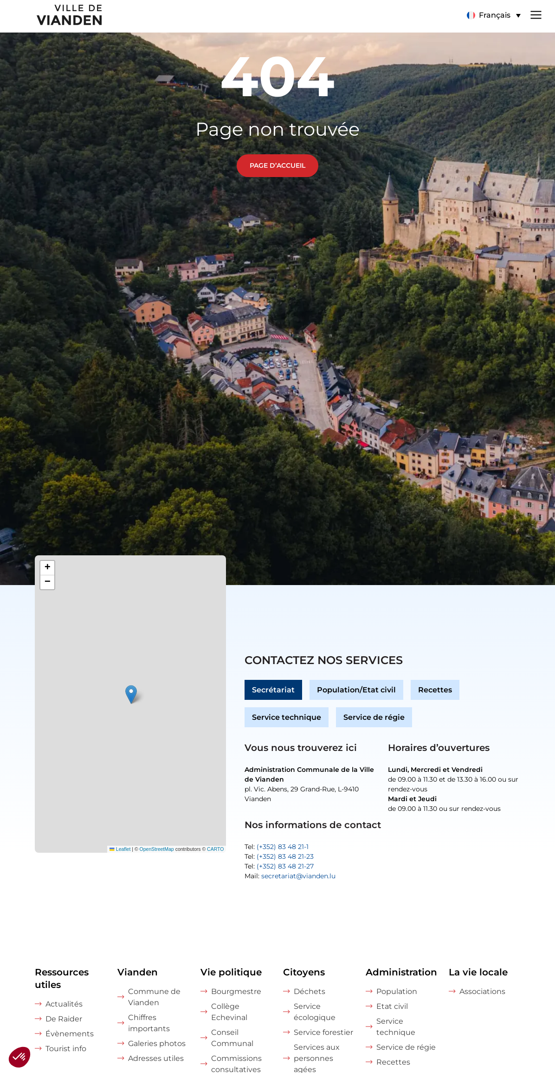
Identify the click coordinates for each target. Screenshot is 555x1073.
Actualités (64, 1004)
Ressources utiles (62, 978)
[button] (131, 694)
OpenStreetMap (157, 849)
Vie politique (231, 972)
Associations (482, 991)
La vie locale (478, 972)
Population (396, 991)
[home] (52, 16)
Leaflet (120, 849)
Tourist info (65, 1048)
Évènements (69, 1033)
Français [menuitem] (494, 15)
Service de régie (374, 717)
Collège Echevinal (229, 1012)
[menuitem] (493, 15)
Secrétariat (273, 689)
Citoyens (304, 972)
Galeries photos (157, 1043)
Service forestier (323, 1032)
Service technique (286, 717)
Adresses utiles (156, 1058)
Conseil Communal (232, 1038)
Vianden (137, 972)
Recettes (435, 689)
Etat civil (392, 1006)
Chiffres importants (149, 1023)
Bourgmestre (236, 991)
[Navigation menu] (536, 14)
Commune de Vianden (154, 997)
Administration (401, 972)
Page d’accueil (277, 165)
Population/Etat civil (356, 689)
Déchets (309, 991)
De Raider (63, 1018)
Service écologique (315, 1012)
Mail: (290, 876)
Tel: (277, 847)
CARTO (215, 849)
